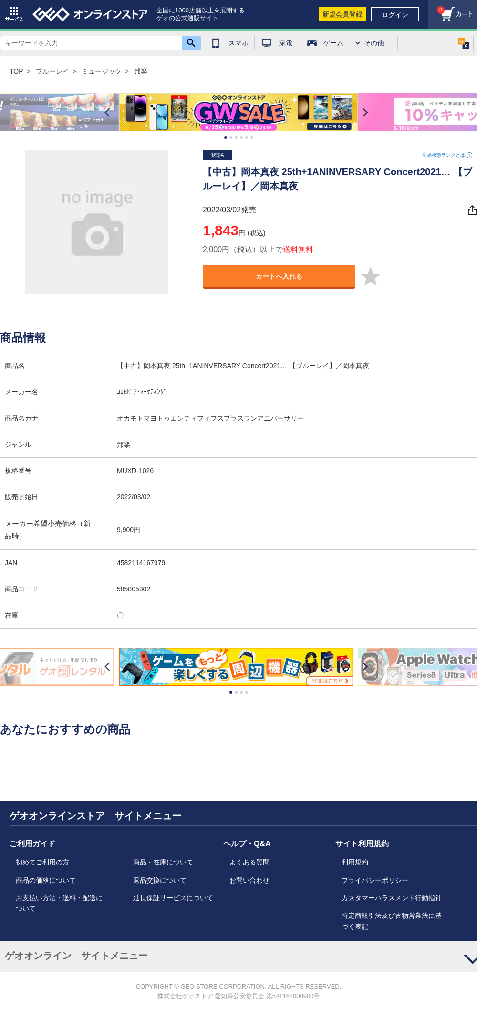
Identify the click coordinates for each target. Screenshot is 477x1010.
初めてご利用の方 (42, 862)
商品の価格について (46, 880)
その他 (374, 43)
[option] (238, 112)
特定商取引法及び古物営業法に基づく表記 (392, 921)
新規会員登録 (342, 14)
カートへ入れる (279, 276)
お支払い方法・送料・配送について (59, 903)
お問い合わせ (249, 880)
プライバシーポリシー (375, 880)
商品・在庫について (163, 862)
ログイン (395, 15)
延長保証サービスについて (173, 898)
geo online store (90, 14)
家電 (285, 43)
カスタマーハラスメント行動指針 (392, 898)
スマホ (238, 43)
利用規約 (355, 862)
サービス (14, 14)
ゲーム (333, 43)
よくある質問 (249, 862)
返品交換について (160, 880)
